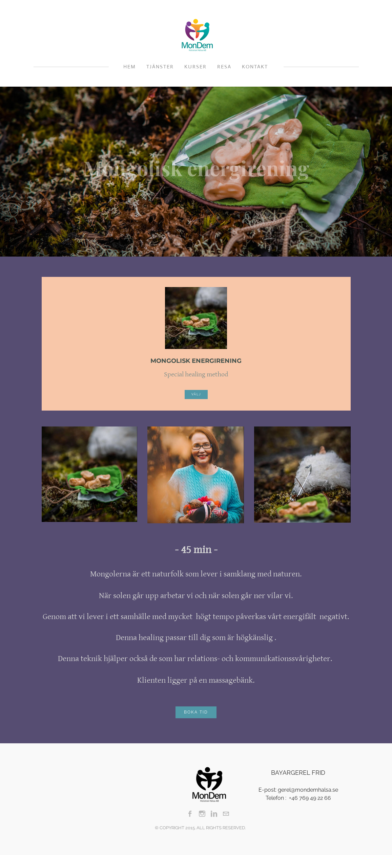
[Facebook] (190, 813)
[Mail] (226, 813)
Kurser (195, 66)
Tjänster (160, 66)
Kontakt (255, 66)
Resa (224, 66)
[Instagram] (202, 813)
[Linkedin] (214, 813)
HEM (129, 66)
